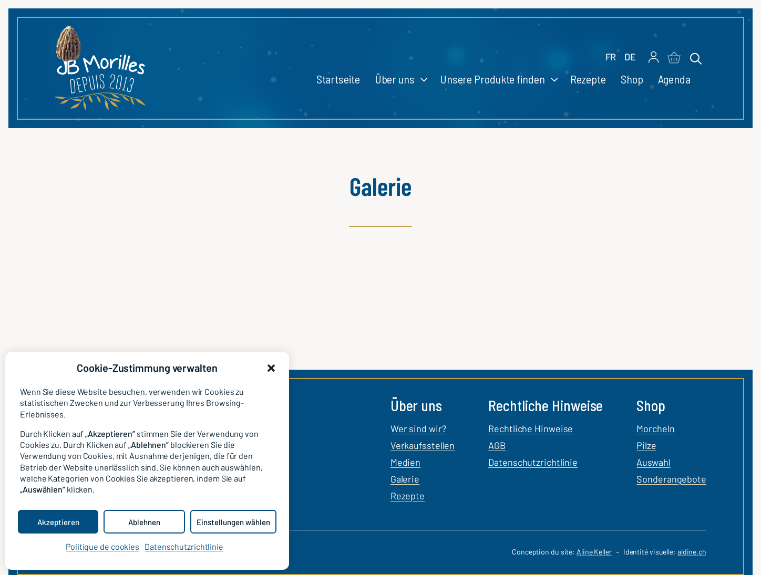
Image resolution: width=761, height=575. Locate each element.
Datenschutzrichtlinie (184, 546)
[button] (271, 368)
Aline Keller (594, 551)
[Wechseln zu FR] (610, 57)
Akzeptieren (58, 522)
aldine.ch (691, 551)
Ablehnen (144, 522)
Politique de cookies (102, 546)
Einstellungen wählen (233, 522)
